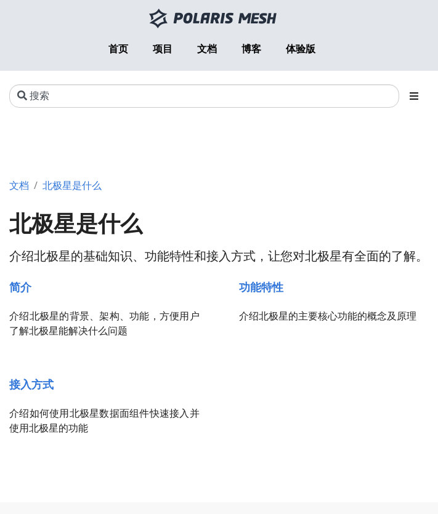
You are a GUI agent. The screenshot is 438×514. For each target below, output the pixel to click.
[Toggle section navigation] (414, 96)
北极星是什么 (72, 185)
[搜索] (204, 96)
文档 (19, 185)
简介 (20, 286)
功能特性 (261, 286)
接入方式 (31, 384)
